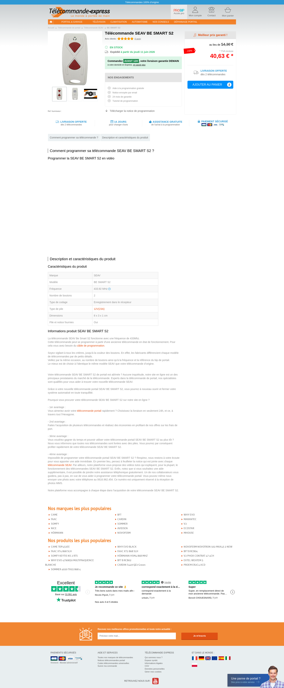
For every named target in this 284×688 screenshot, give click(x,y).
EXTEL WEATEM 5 (193, 560)
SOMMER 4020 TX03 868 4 (66, 569)
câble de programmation (90, 345)
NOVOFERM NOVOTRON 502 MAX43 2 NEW (208, 546)
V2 (185, 523)
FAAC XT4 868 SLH (61, 551)
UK (208, 658)
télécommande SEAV (60, 465)
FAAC (54, 519)
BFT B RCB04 (191, 551)
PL (195, 665)
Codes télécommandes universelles (113, 663)
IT (228, 658)
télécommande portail (89, 410)
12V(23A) (99, 308)
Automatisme (140, 22)
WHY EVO (189, 514)
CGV (147, 666)
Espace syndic (151, 660)
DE (201, 658)
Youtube (155, 681)
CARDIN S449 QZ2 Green (131, 564)
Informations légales (153, 663)
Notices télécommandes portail (111, 660)
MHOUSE (189, 532)
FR (195, 658)
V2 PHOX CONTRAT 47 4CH (199, 555)
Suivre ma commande (107, 666)
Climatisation (118, 22)
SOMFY (55, 523)
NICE (54, 528)
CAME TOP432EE (60, 546)
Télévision (99, 22)
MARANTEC (190, 519)
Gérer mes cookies (153, 672)
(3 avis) (137, 39)
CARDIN (121, 519)
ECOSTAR (189, 528)
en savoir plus (139, 65)
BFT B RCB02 (124, 560)
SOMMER (122, 523)
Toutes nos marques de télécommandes (115, 657)
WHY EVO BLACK (126, 546)
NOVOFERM (124, 532)
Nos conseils (161, 22)
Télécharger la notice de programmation (132, 110)
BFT (119, 514)
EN (215, 658)
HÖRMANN (57, 532)
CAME (54, 514)
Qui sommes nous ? (153, 657)
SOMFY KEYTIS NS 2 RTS (64, 555)
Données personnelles (154, 669)
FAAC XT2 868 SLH (127, 551)
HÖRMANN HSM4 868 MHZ (132, 555)
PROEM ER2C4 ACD (194, 564)
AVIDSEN (122, 528)
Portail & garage (71, 22)
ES (221, 658)
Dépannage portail (185, 22)
